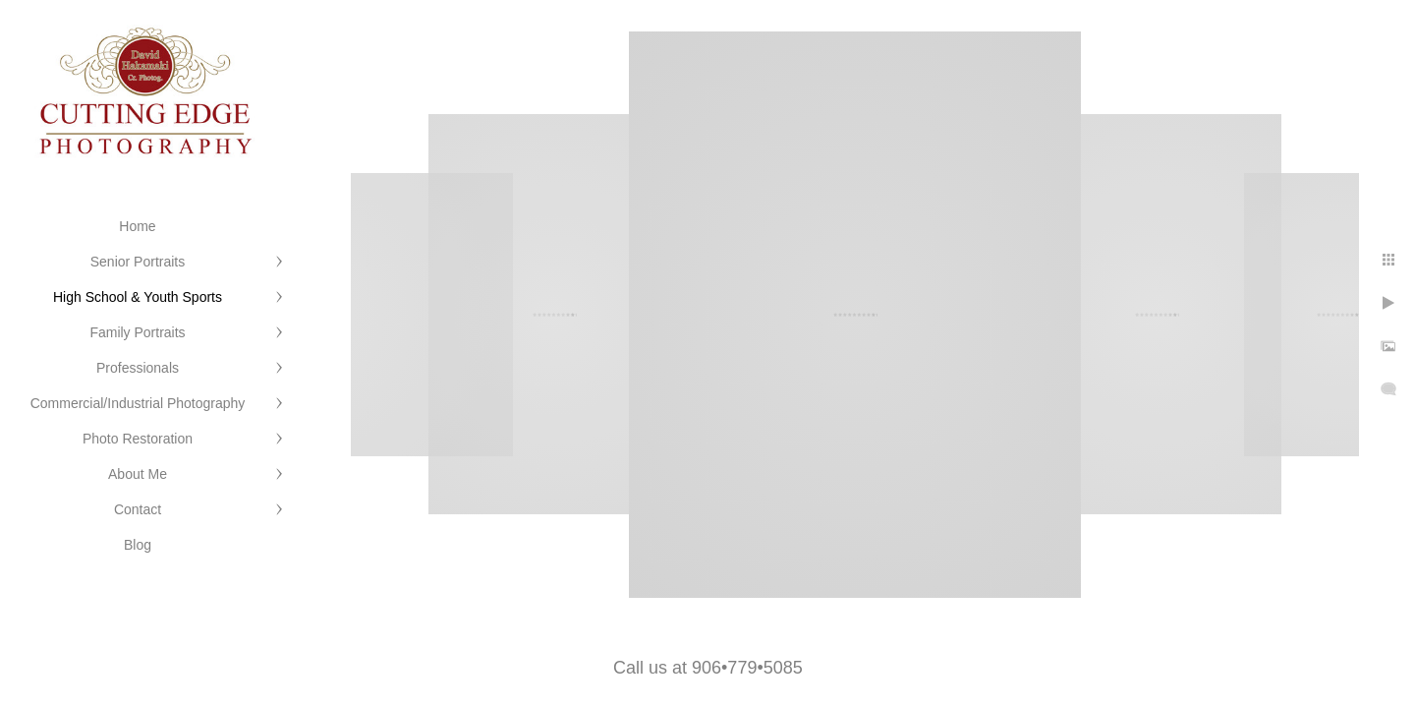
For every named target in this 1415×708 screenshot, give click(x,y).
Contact (137, 509)
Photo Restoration (138, 438)
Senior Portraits (137, 261)
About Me (137, 474)
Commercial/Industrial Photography (138, 403)
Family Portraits (137, 332)
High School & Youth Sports (137, 297)
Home (137, 226)
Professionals (137, 368)
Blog (137, 545)
